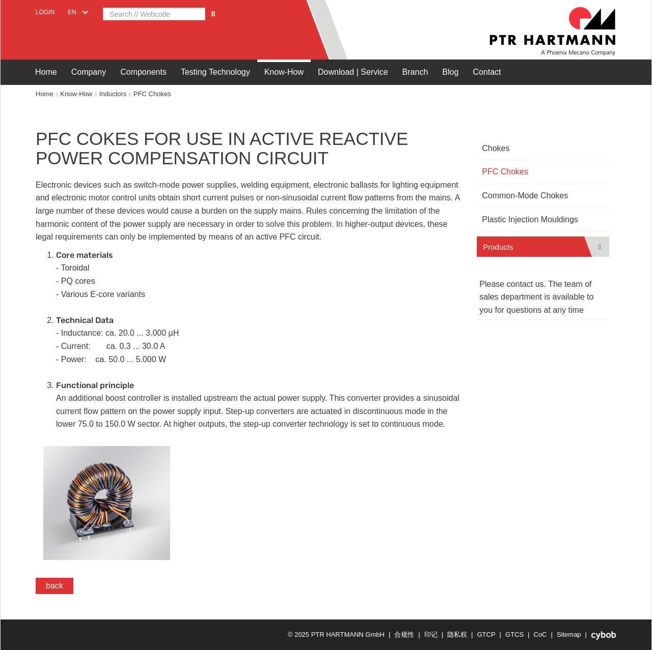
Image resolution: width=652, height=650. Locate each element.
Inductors (112, 94)
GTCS (514, 634)
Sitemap (569, 634)
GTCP (486, 634)
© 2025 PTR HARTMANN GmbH (336, 634)
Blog (450, 72)
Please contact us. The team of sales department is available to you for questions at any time (536, 297)
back (54, 585)
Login (45, 12)
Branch (415, 72)
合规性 (404, 634)
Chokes (495, 148)
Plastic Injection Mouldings (530, 219)
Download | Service (353, 72)
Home (46, 72)
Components (143, 72)
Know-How (284, 72)
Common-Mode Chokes (525, 195)
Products (498, 247)
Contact (487, 72)
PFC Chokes (152, 94)
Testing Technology (215, 72)
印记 (431, 634)
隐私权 (457, 634)
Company (88, 72)
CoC (540, 634)
